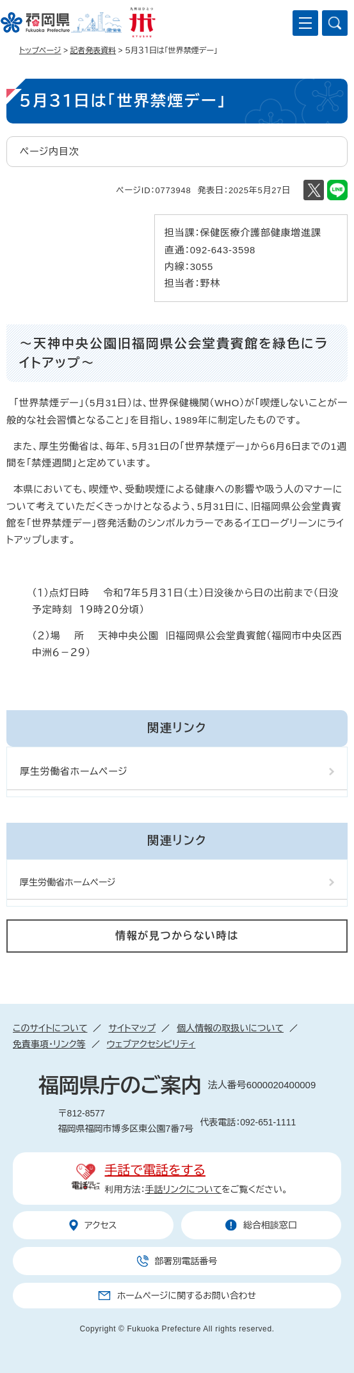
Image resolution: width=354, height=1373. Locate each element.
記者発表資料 (93, 50)
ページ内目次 (49, 151)
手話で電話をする (155, 1170)
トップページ (40, 50)
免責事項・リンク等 (49, 1044)
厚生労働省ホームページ (74, 771)
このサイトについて (50, 1028)
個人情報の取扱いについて (230, 1028)
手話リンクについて (183, 1189)
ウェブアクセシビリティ (151, 1044)
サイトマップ (132, 1028)
